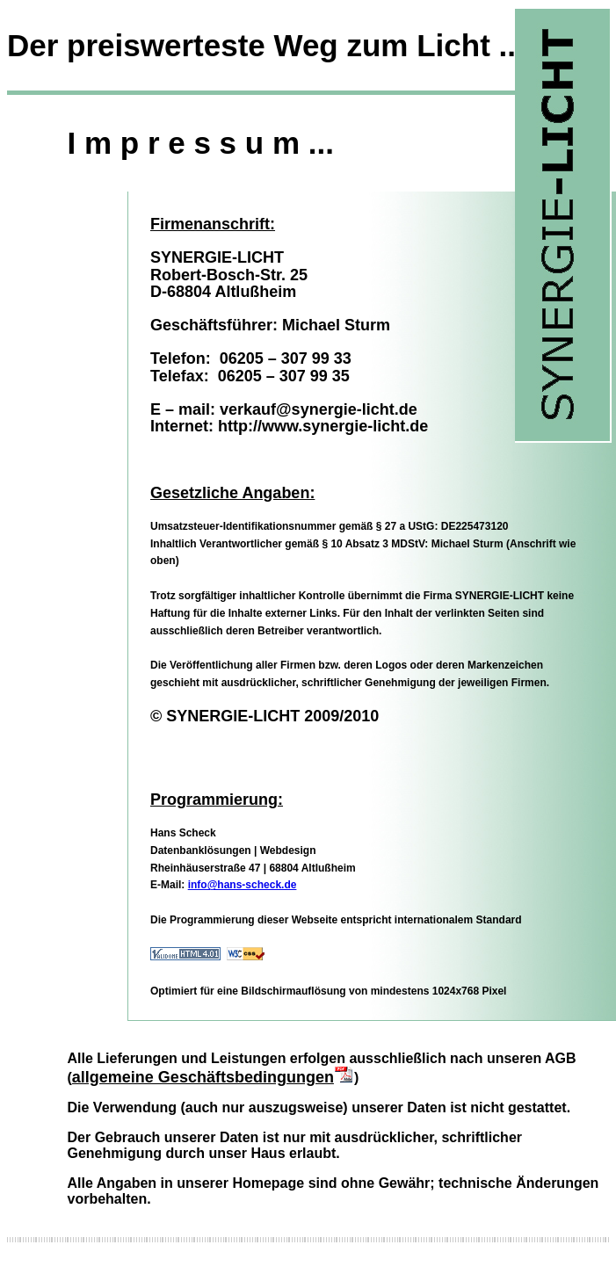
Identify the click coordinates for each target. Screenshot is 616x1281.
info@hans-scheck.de (242, 885)
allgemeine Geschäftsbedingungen (213, 1077)
